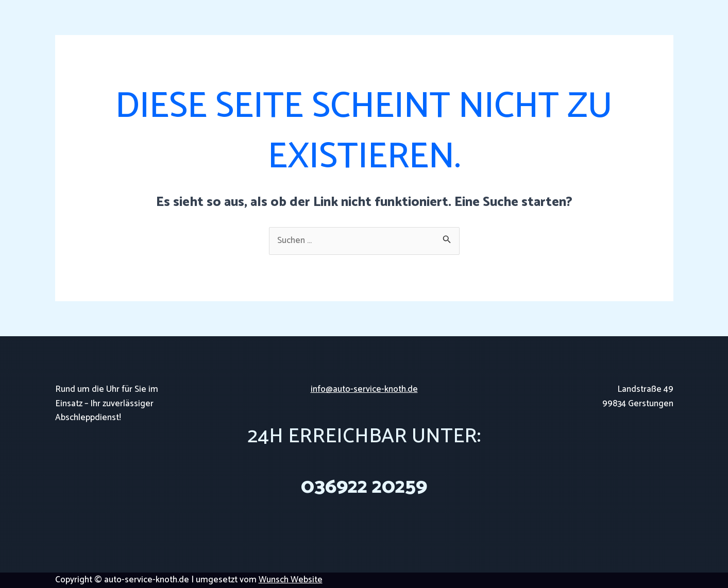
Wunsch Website (291, 580)
